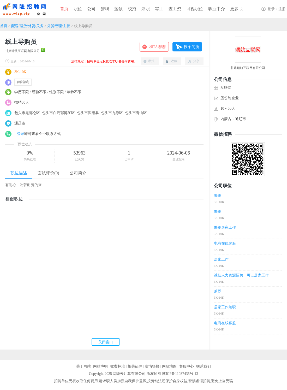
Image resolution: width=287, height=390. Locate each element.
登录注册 (276, 9)
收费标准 (117, 366)
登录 (20, 134)
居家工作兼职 (225, 307)
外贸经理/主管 (58, 26)
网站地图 (169, 366)
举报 (151, 61)
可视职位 (194, 9)
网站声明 (100, 366)
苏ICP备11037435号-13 (180, 374)
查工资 (175, 9)
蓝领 (118, 9)
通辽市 (240, 119)
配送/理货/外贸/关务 (27, 26)
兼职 (145, 9)
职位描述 (18, 173)
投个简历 (191, 47)
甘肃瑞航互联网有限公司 (22, 51)
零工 (159, 9)
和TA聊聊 (157, 47)
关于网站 (83, 366)
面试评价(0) (48, 173)
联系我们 (203, 366)
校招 (132, 9)
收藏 (174, 61)
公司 (91, 9)
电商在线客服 (225, 243)
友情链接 (152, 366)
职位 (78, 9)
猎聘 (105, 9)
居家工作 (221, 259)
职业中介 (216, 9)
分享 (196, 61)
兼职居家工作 (225, 227)
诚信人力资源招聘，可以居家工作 (241, 275)
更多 (234, 9)
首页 (64, 9)
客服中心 (186, 366)
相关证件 (135, 366)
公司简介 (78, 173)
